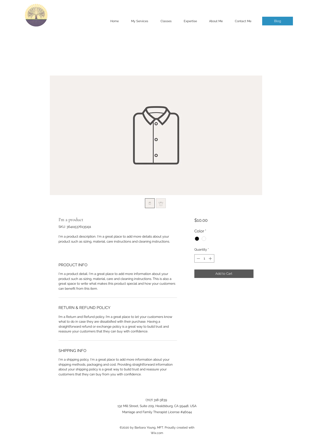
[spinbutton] (204, 259)
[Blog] (277, 21)
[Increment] (211, 259)
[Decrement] (198, 259)
